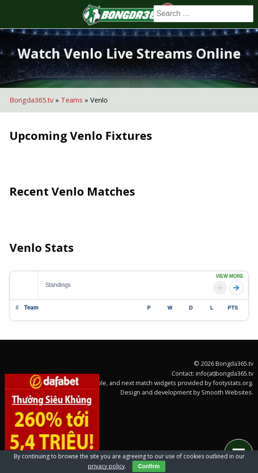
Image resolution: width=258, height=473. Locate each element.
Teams (72, 99)
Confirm (149, 466)
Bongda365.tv (31, 99)
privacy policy (106, 466)
